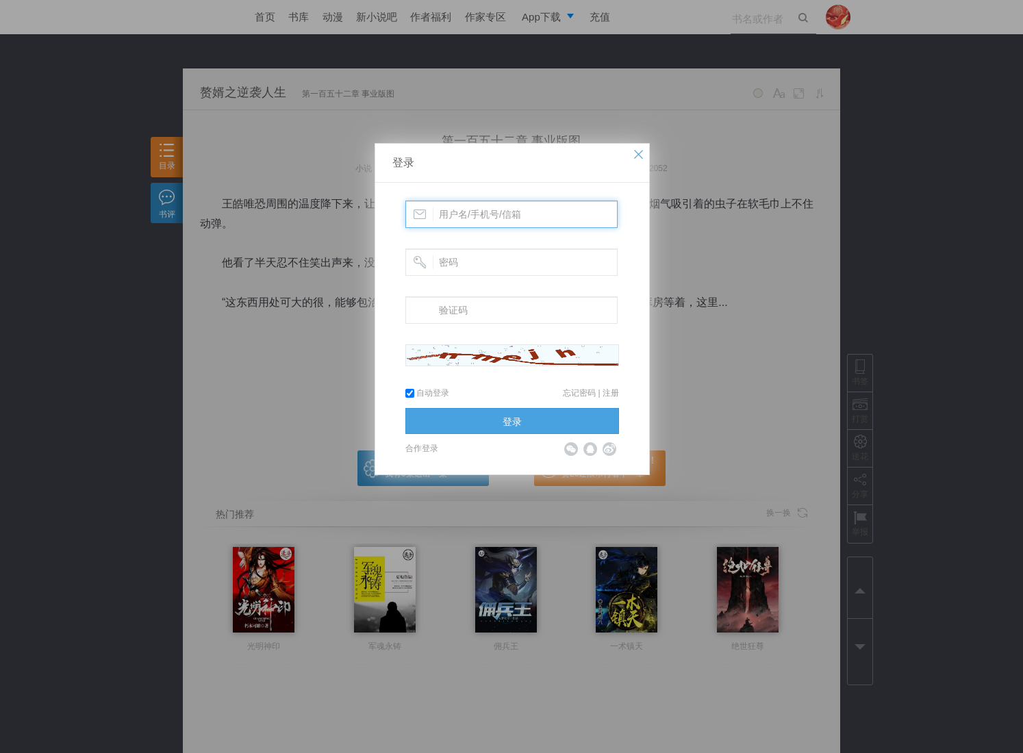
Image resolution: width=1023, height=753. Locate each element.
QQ (590, 449)
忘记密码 (579, 393)
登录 (403, 162)
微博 (609, 449)
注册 (611, 393)
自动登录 (427, 393)
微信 (571, 449)
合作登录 (421, 448)
